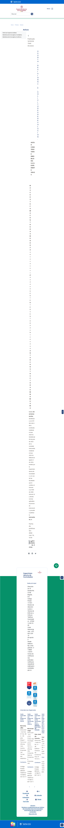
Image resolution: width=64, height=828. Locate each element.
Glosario (32, 805)
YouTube (26, 801)
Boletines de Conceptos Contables (12, 35)
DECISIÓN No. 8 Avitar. (32, 544)
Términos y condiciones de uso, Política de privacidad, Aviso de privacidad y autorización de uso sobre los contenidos (32, 810)
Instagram (26, 797)
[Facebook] (29, 553)
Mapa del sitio (33, 814)
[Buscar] (20, 14)
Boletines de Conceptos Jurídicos (12, 37)
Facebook (26, 793)
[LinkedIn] (32, 553)
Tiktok (39, 799)
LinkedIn (39, 795)
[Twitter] (35, 553)
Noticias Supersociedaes (10, 32)
